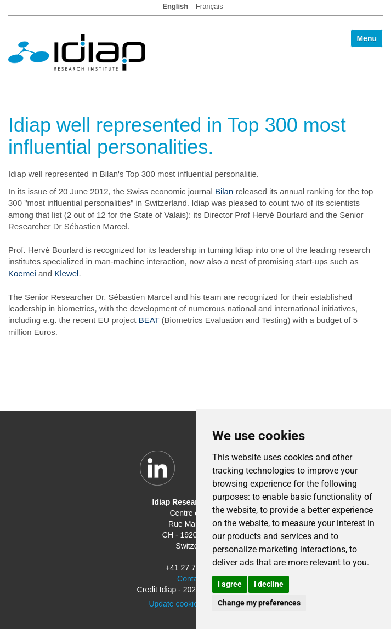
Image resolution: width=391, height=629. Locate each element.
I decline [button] (269, 584)
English (175, 6)
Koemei (22, 273)
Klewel (66, 273)
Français (209, 6)
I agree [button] (230, 584)
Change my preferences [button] (259, 602)
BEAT (149, 320)
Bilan (224, 191)
